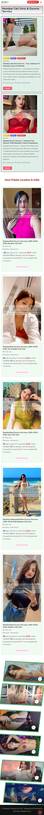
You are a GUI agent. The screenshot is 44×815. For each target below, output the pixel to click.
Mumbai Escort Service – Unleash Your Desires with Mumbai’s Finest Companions (20, 142)
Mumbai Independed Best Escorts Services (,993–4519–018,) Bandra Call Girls (20, 520)
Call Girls (6, 61)
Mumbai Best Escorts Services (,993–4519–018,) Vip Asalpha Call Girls (20, 348)
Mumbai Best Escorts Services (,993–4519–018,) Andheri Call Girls (20, 626)
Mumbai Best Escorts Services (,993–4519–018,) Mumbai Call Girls (20, 242)
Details (7, 88)
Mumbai (18, 83)
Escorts (5, 138)
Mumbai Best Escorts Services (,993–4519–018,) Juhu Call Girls (20, 433)
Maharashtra (26, 83)
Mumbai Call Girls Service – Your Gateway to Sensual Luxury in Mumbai (21, 64)
